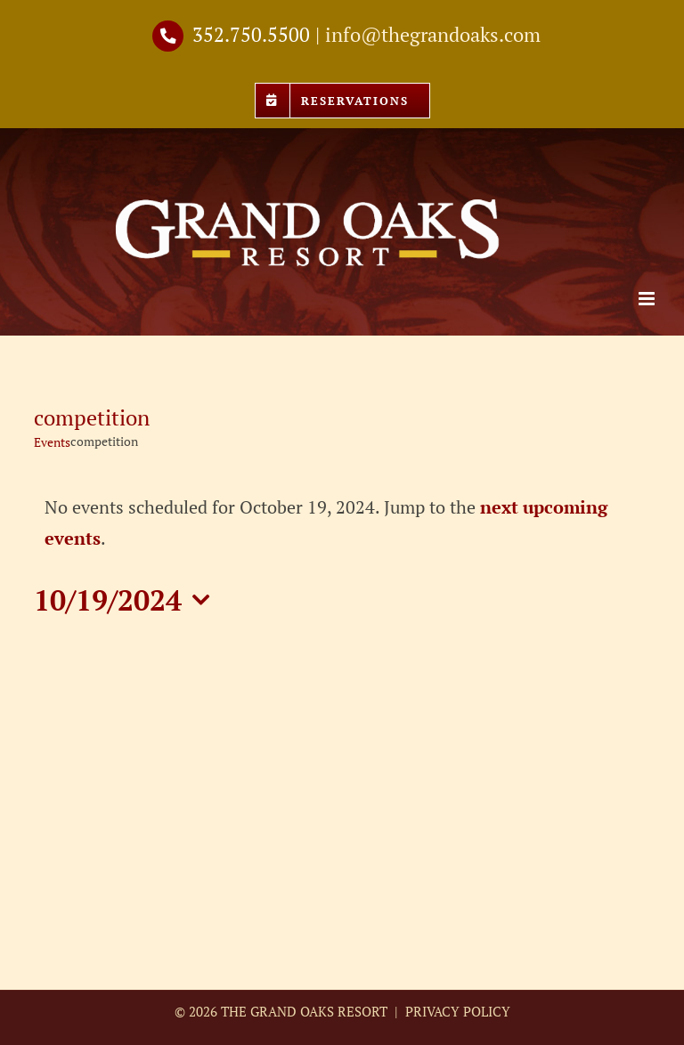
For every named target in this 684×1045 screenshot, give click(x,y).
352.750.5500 (251, 34)
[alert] (341, 522)
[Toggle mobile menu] (648, 298)
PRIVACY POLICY (456, 1011)
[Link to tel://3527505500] (167, 36)
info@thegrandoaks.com (433, 34)
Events (52, 441)
